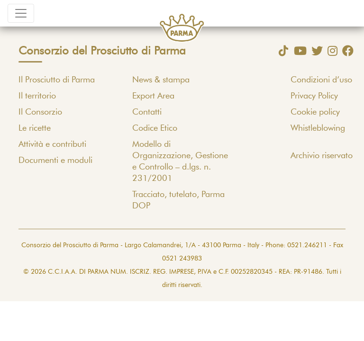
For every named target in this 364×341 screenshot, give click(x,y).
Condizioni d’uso (321, 80)
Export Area (153, 96)
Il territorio (37, 96)
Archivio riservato (322, 156)
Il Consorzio (40, 112)
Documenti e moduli (55, 160)
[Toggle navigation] (21, 13)
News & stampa (161, 80)
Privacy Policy (314, 96)
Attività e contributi (52, 144)
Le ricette (34, 128)
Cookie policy (315, 112)
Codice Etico (154, 128)
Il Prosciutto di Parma (56, 80)
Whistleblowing (318, 128)
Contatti (147, 112)
